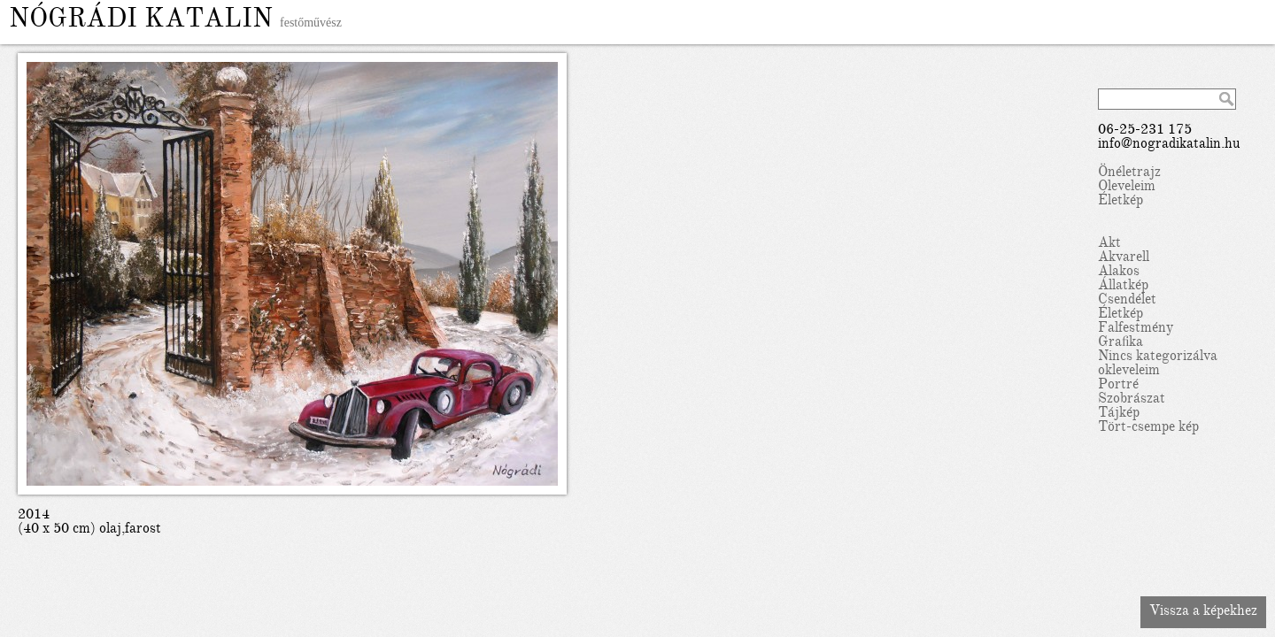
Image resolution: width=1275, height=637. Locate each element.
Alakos (1119, 272)
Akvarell (1123, 258)
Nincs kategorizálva (1157, 357)
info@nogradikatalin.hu (1169, 145)
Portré (1118, 385)
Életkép (1120, 201)
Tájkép (1119, 414)
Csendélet (1127, 300)
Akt (1109, 244)
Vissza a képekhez (1203, 612)
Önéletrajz (1129, 173)
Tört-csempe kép (1148, 428)
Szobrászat (1131, 400)
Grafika (1120, 343)
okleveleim (1129, 371)
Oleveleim (1126, 187)
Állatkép (1123, 286)
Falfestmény (1135, 329)
